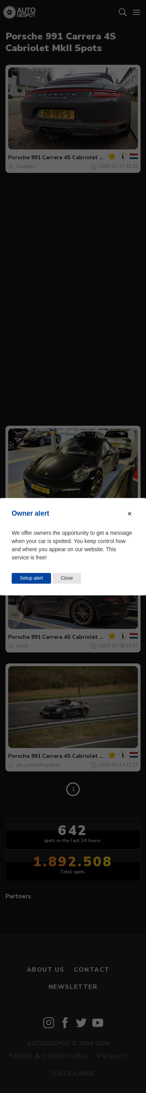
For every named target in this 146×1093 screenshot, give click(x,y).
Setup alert (31, 578)
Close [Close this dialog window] (67, 578)
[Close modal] (129, 513)
